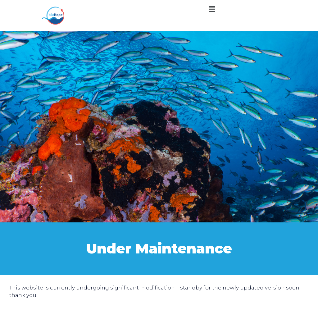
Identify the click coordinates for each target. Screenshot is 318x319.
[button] (212, 9)
